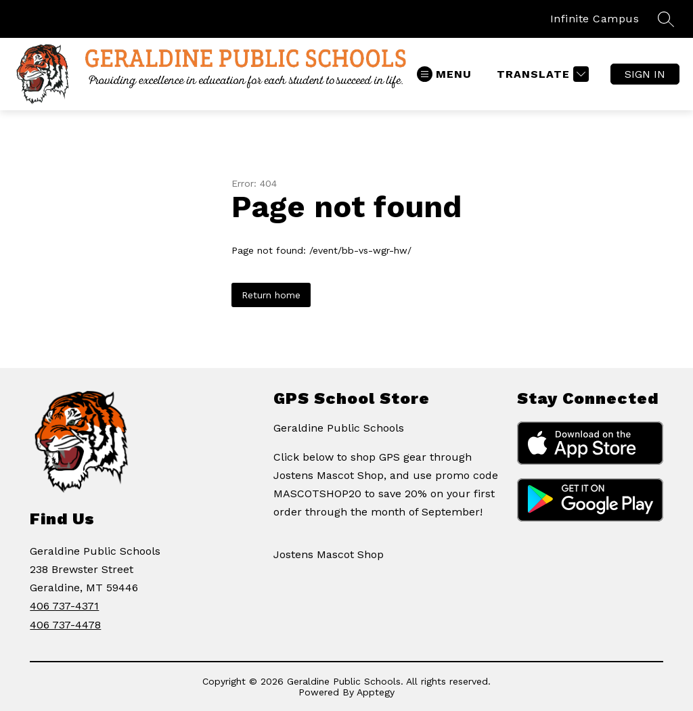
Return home (271, 295)
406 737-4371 (64, 605)
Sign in (645, 74)
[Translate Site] (541, 74)
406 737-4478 (65, 624)
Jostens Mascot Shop (328, 554)
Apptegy (376, 692)
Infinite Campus (595, 18)
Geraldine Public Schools (338, 427)
